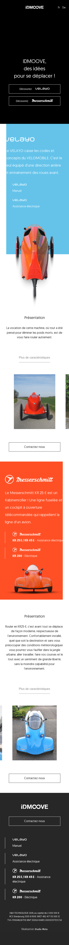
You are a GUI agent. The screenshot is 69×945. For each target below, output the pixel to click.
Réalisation (34, 929)
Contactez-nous (34, 821)
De (64, 7)
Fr (59, 7)
